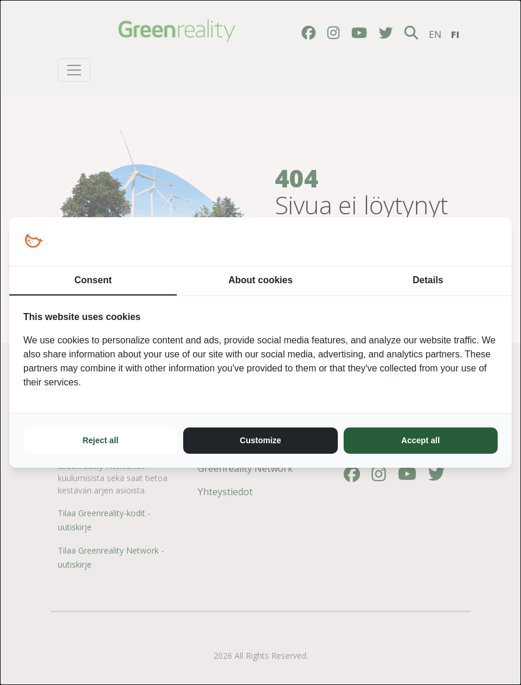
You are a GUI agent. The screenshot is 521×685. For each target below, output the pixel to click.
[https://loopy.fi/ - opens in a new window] (33, 241)
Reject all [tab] (100, 440)
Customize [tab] (260, 440)
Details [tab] (427, 280)
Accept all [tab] (420, 440)
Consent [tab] (93, 280)
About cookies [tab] (260, 280)
